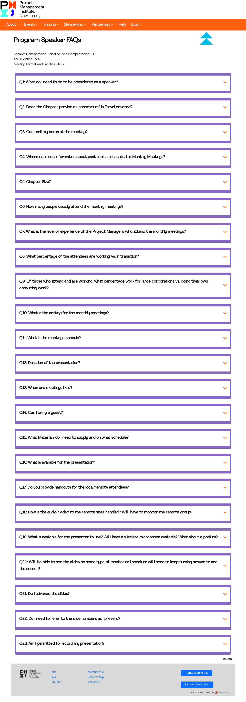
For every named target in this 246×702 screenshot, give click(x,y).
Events (29, 24)
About (11, 24)
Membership (73, 24)
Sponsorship (96, 677)
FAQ (53, 677)
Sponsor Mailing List (197, 684)
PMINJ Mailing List (196, 673)
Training (49, 24)
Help (122, 24)
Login (135, 24)
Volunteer (94, 682)
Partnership (101, 24)
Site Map (56, 682)
